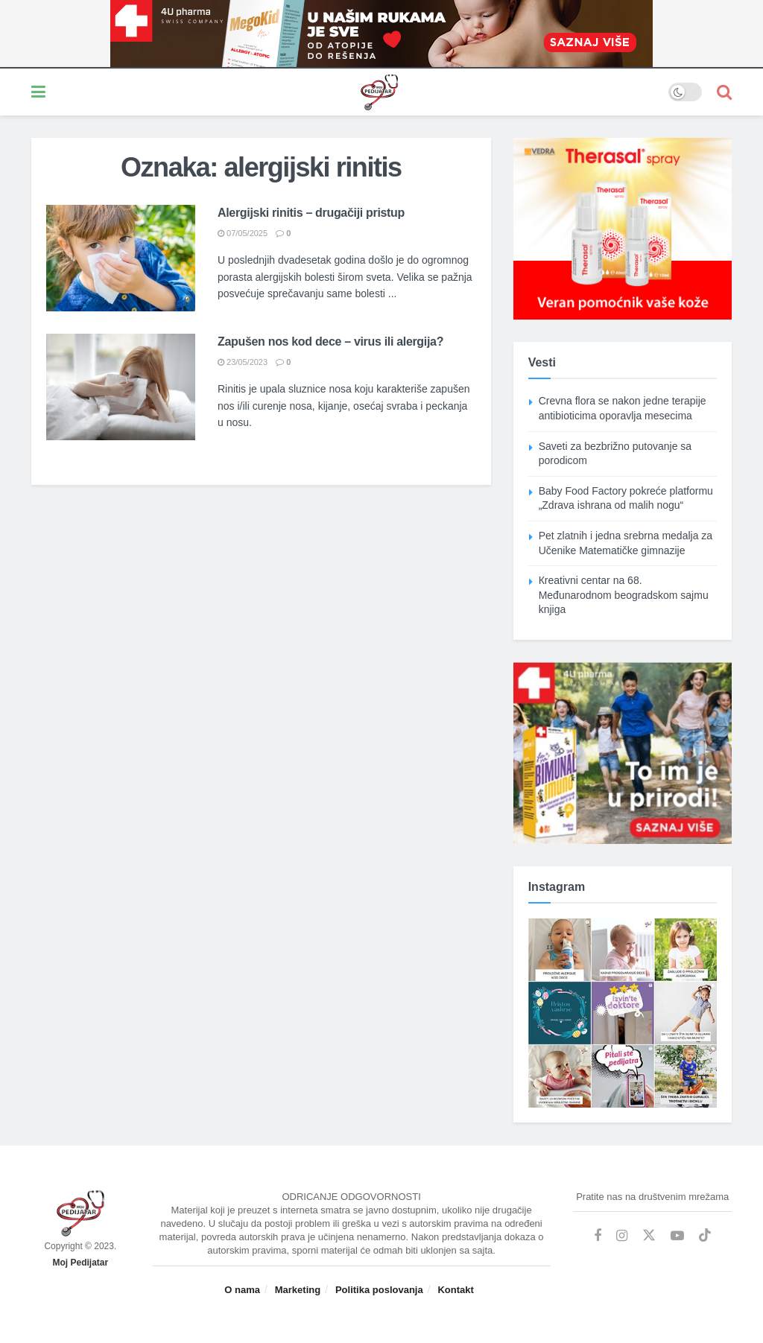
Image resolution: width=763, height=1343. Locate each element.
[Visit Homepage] (357, 92)
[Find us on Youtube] (677, 1236)
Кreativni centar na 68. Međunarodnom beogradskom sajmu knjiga (624, 594)
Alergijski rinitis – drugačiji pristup (311, 212)
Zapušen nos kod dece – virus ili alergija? (330, 341)
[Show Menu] (38, 92)
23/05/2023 (242, 362)
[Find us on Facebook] (597, 1236)
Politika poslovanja (379, 1289)
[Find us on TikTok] (705, 1236)
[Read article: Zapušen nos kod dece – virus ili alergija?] (120, 387)
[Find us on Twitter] (649, 1236)
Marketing (297, 1289)
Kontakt (455, 1289)
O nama (242, 1289)
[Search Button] (724, 92)
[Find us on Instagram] (621, 1236)
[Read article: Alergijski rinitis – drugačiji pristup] (120, 258)
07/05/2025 (242, 233)
